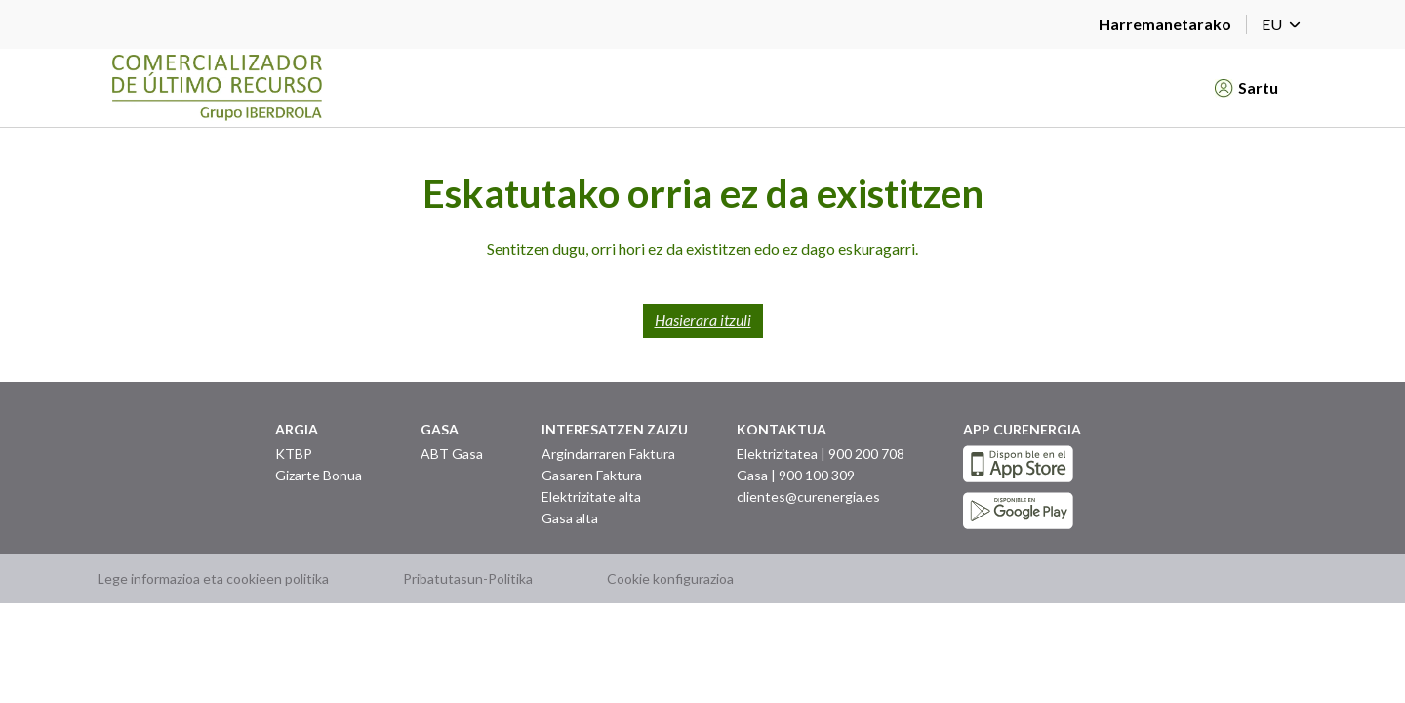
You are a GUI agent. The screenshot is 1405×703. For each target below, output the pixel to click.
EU (1284, 24)
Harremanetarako (1165, 24)
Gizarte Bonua (318, 475)
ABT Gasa (452, 453)
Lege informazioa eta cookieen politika (213, 578)
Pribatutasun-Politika (468, 578)
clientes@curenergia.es (808, 496)
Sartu (1246, 88)
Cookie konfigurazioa (670, 578)
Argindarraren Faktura (608, 453)
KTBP (293, 453)
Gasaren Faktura (592, 475)
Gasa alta (570, 518)
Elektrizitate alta (591, 496)
